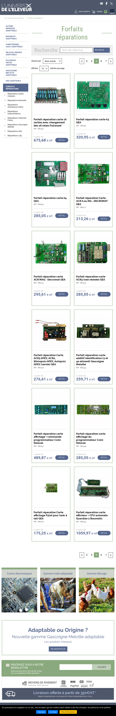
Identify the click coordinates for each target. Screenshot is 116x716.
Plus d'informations (68, 712)
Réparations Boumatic (17, 100)
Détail (61, 140)
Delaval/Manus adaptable (14, 53)
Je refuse (53, 712)
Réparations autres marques (16, 95)
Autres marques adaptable (11, 28)
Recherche (99, 50)
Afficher (34, 68)
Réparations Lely (15, 135)
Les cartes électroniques (14, 18)
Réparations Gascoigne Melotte (17, 125)
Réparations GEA (15, 131)
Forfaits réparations (35, 18)
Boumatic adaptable (11, 37)
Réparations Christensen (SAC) (15, 106)
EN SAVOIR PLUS (58, 649)
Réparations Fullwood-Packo (17, 119)
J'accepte (41, 712)
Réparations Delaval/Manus (14, 112)
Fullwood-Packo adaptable (11, 62)
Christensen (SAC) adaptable (14, 45)
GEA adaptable (13, 81)
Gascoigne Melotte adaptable (11, 72)
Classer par (36, 61)
